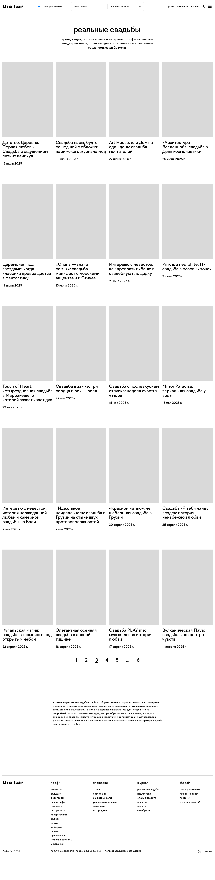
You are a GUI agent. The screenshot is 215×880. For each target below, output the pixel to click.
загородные (100, 831)
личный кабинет (189, 814)
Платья (55, 852)
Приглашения (58, 856)
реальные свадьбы (148, 810)
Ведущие (56, 814)
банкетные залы (102, 818)
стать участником (190, 810)
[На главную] (12, 803)
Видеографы (58, 823)
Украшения (57, 864)
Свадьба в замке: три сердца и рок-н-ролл (79, 396)
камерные (99, 827)
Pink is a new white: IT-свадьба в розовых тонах (186, 270)
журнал (195, 6)
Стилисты (56, 827)
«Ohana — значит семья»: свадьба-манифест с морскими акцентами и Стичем (80, 273)
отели (96, 810)
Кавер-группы (59, 835)
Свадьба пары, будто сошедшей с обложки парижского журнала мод (79, 150)
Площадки (100, 803)
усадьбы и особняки (105, 823)
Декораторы (58, 831)
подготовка (144, 814)
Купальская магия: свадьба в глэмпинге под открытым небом (25, 655)
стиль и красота (146, 818)
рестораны (99, 814)
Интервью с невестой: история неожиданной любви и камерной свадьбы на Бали (27, 529)
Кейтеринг (57, 848)
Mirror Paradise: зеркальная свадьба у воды (185, 399)
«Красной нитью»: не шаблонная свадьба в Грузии (132, 527)
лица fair (142, 827)
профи (170, 6)
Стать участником (50, 6)
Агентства (56, 810)
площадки (182, 6)
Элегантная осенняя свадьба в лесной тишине (78, 655)
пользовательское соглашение (123, 872)
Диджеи (55, 839)
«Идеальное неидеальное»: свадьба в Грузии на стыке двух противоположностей (80, 532)
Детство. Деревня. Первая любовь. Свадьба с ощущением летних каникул (27, 150)
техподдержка (190, 823)
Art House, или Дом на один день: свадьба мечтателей (133, 147)
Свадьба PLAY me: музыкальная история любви (133, 655)
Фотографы (57, 818)
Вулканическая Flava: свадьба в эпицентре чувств (185, 655)
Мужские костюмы (61, 860)
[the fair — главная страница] (12, 6)
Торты (54, 843)
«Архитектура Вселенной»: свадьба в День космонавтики (187, 147)
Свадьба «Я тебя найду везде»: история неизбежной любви (187, 527)
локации (142, 823)
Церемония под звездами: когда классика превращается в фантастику (20, 275)
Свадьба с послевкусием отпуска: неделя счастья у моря (126, 401)
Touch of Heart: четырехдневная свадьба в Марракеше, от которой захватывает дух (26, 404)
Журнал (142, 803)
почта (185, 818)
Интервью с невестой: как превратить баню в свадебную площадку (134, 270)
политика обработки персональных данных (76, 872)
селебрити (143, 831)
